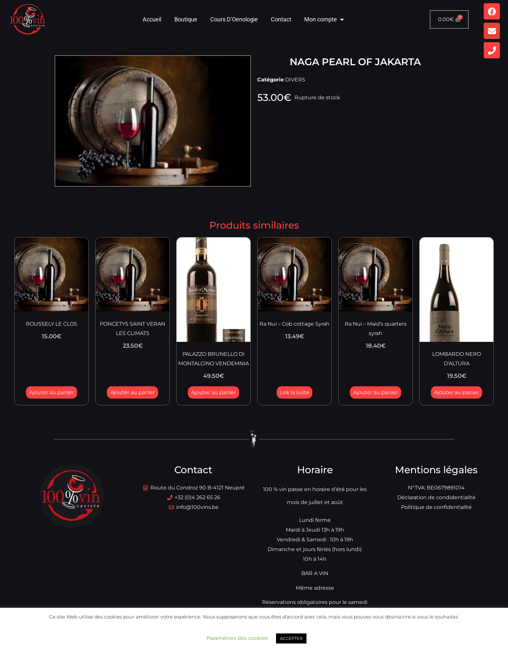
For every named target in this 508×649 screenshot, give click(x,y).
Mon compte (324, 19)
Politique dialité (436, 507)
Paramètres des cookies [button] (237, 638)
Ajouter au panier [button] (51, 392)
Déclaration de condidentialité (436, 497)
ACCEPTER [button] (291, 638)
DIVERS (295, 80)
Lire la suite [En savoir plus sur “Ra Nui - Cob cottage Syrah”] (294, 392)
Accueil (152, 19)
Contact (281, 19)
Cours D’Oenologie (234, 19)
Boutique (185, 19)
